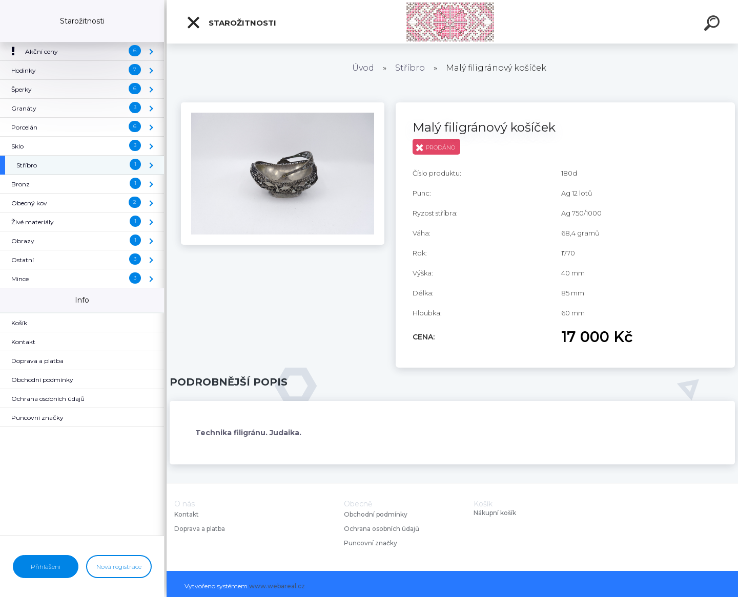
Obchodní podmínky (375, 514)
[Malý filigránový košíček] (282, 106)
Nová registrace (118, 566)
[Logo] (452, 21)
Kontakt (187, 514)
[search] (713, 24)
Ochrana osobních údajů (381, 528)
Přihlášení (45, 566)
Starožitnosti (231, 22)
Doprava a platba (199, 528)
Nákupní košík (495, 513)
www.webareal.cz (277, 586)
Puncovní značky (370, 543)
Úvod (363, 68)
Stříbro (410, 68)
